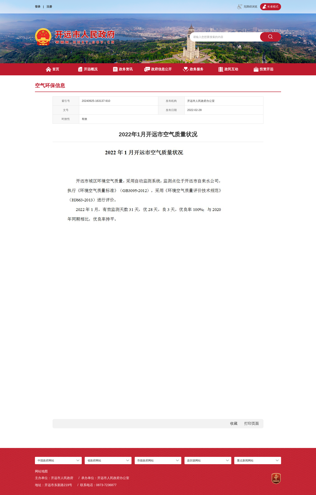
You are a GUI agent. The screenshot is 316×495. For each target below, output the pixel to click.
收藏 (233, 423)
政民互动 (228, 69)
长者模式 (270, 7)
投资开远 (264, 69)
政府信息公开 (158, 69)
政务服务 (193, 69)
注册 (49, 6)
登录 (37, 6)
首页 (52, 69)
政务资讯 (123, 69)
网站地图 (41, 471)
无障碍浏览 (247, 6)
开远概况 (88, 69)
